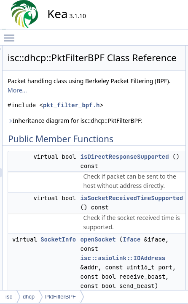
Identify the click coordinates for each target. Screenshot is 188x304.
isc (8, 296)
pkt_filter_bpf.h (115, 148)
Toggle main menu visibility (11, 34)
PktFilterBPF (60, 296)
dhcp (29, 296)
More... (135, 123)
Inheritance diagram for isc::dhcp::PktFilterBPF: (114, 172)
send (177, 97)
